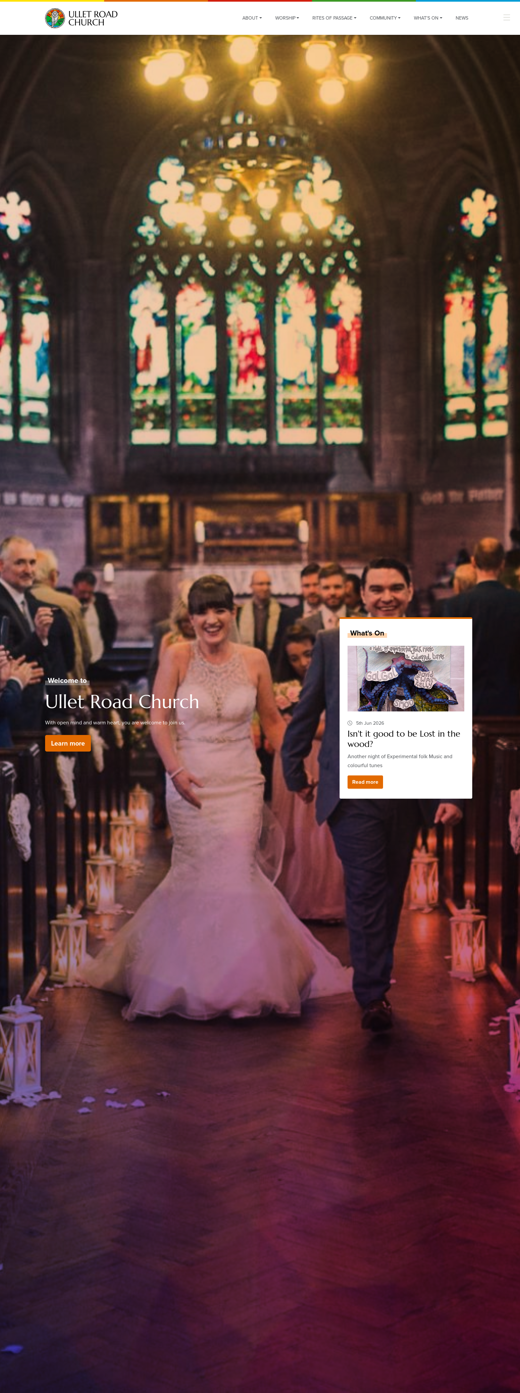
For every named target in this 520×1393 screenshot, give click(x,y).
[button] (506, 17)
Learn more (68, 743)
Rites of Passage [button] (332, 18)
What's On (367, 633)
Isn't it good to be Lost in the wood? (404, 738)
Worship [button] (285, 18)
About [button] (250, 18)
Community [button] (383, 18)
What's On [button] (426, 18)
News (462, 18)
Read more (365, 782)
